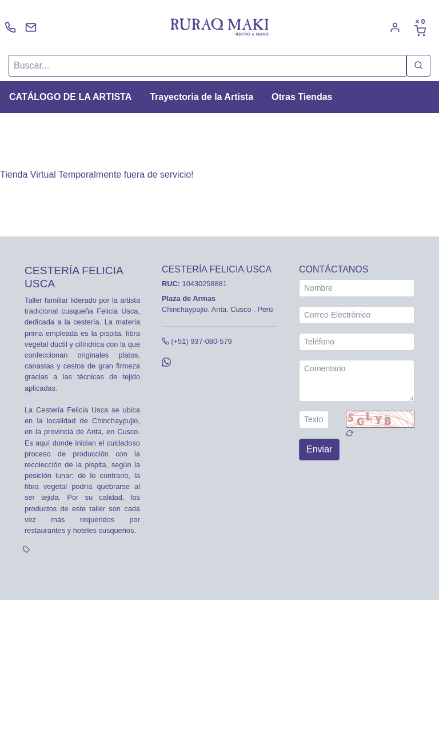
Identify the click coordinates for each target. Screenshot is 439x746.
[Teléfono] (356, 342)
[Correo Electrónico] (356, 315)
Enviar (319, 449)
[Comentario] (356, 381)
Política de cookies (85, 627)
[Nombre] (356, 288)
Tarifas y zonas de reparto (164, 627)
